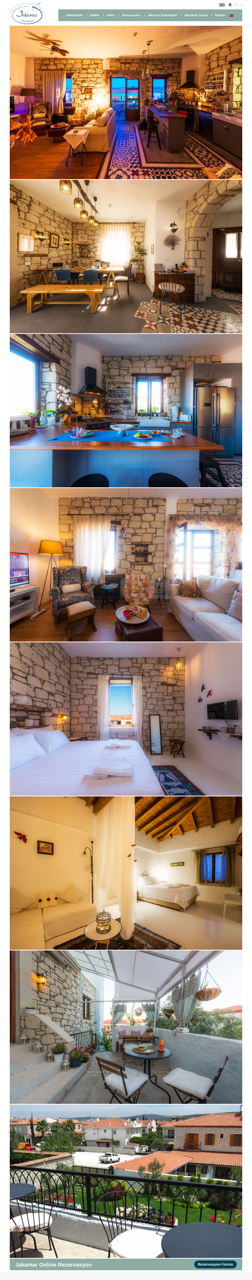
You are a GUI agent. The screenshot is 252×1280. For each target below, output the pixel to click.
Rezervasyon (131, 15)
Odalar (94, 15)
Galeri (111, 15)
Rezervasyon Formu (215, 1264)
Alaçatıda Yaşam (196, 15)
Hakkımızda (74, 15)
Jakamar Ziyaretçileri (162, 15)
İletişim (220, 15)
